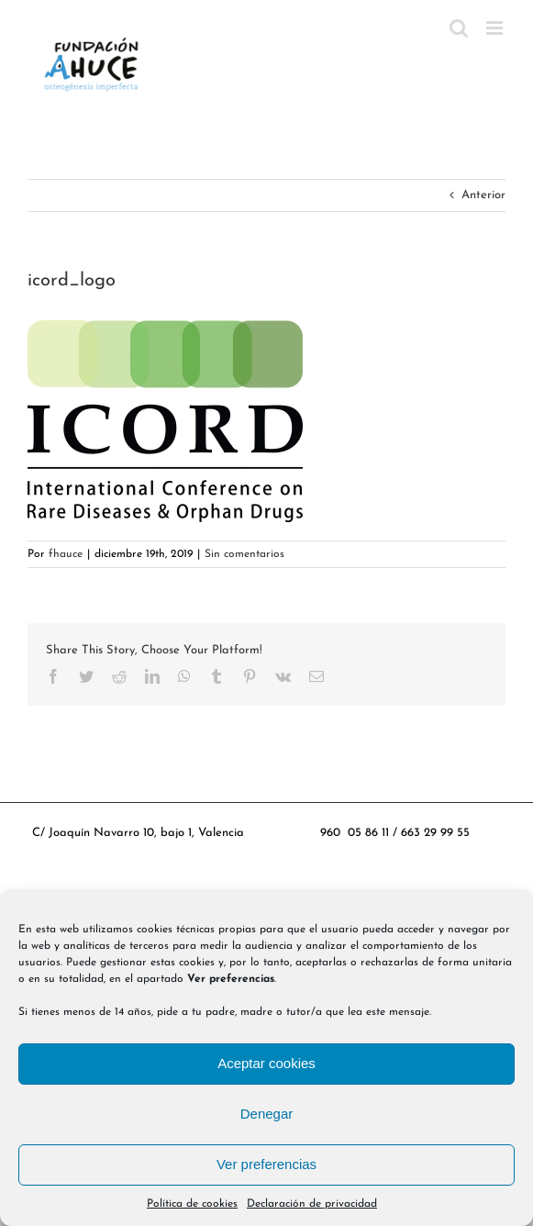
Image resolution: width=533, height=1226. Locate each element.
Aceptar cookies (266, 1063)
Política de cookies (192, 1203)
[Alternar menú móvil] (495, 28)
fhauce (66, 554)
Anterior (483, 195)
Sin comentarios (244, 554)
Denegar (267, 1113)
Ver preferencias (266, 1164)
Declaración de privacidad (312, 1203)
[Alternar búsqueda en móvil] (459, 28)
